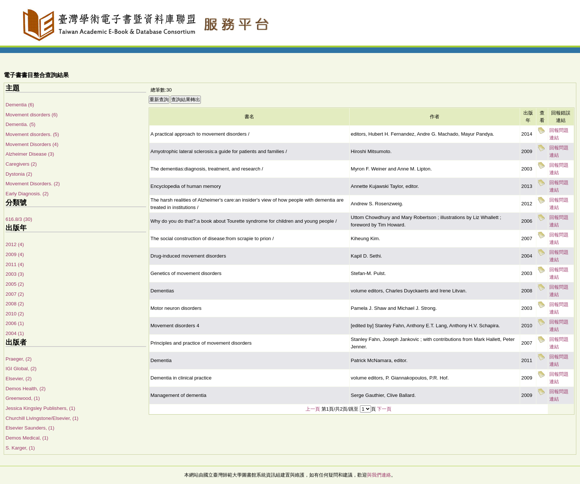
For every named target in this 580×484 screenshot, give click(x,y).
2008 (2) (15, 303)
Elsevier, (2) (18, 378)
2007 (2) (15, 294)
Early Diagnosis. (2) (27, 193)
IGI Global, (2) (21, 368)
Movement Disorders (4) (32, 144)
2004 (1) (15, 333)
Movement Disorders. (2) (33, 183)
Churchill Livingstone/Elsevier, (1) (42, 418)
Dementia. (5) (21, 124)
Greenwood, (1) (23, 398)
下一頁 (384, 409)
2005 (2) (15, 284)
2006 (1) (15, 323)
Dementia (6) (20, 104)
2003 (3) (15, 274)
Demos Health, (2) (25, 388)
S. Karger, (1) (20, 448)
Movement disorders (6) (32, 114)
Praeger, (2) (18, 359)
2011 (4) (15, 264)
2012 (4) (15, 244)
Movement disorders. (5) (32, 134)
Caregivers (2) (21, 164)
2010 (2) (15, 313)
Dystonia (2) (19, 174)
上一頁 (313, 409)
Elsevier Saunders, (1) (30, 428)
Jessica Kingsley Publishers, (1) (40, 408)
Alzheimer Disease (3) (30, 154)
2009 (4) (15, 254)
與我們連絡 (379, 475)
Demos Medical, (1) (27, 438)
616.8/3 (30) (19, 219)
